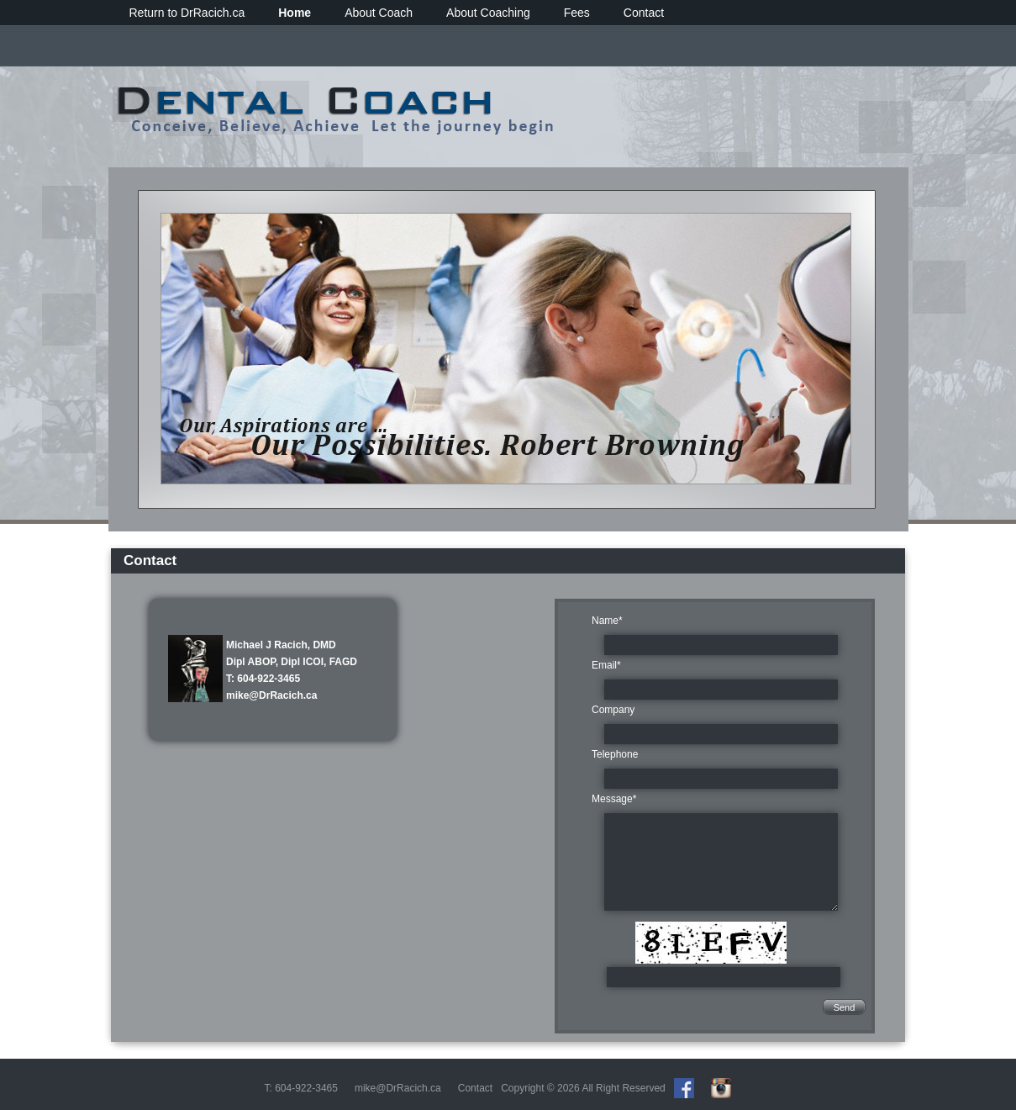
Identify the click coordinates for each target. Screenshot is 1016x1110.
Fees (577, 12)
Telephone (615, 754)
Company (613, 710)
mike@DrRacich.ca (271, 695)
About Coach (379, 12)
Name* (607, 620)
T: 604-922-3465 (263, 678)
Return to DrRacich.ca (187, 12)
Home (294, 12)
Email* (606, 665)
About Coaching (488, 12)
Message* (614, 799)
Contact (644, 12)
